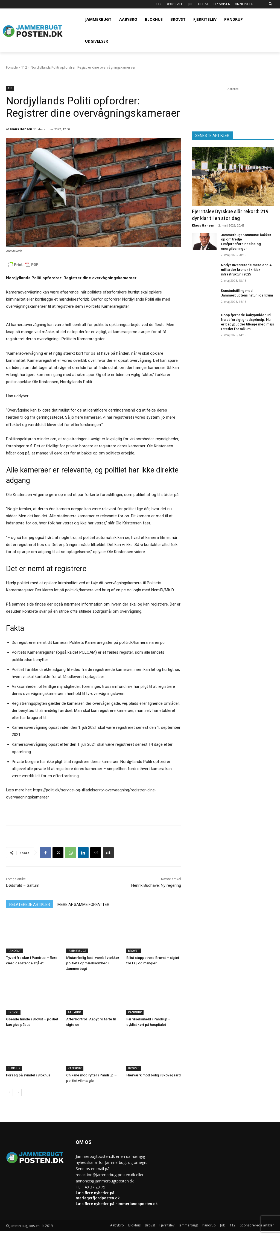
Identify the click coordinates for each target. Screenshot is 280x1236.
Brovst (133, 951)
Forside (12, 67)
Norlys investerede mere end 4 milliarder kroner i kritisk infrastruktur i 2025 (246, 269)
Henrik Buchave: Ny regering (156, 885)
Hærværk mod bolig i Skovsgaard (153, 1075)
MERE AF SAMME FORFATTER (83, 904)
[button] (270, 4)
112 (24, 67)
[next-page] (18, 1092)
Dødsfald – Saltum (22, 885)
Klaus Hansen (21, 129)
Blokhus (14, 1068)
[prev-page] (9, 1092)
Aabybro (74, 1012)
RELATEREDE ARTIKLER (29, 904)
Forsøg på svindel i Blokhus (28, 1075)
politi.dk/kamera (79, 590)
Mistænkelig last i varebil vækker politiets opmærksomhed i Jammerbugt (92, 963)
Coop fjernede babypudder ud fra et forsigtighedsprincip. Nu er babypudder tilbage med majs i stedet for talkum (247, 322)
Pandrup (15, 951)
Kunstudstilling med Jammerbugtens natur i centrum (247, 293)
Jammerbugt (77, 951)
